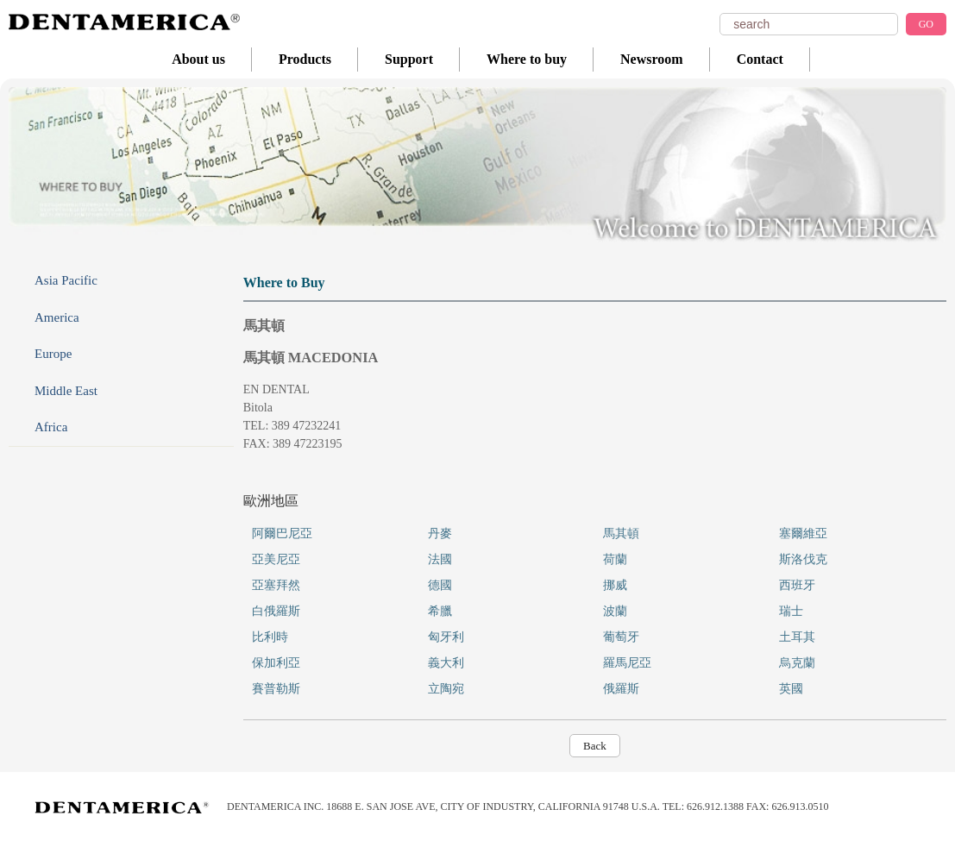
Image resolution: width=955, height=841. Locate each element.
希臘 (440, 611)
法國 (440, 559)
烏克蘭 (797, 662)
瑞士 (791, 611)
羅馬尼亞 (627, 662)
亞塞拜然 (276, 585)
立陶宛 (446, 688)
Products (305, 59)
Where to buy (527, 59)
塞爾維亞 (803, 533)
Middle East (66, 391)
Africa (51, 427)
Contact (760, 59)
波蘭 (615, 611)
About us (198, 59)
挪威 (615, 585)
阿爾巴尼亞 (282, 533)
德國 (440, 585)
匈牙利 (446, 637)
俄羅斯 (621, 688)
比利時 (270, 637)
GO (926, 24)
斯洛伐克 (803, 559)
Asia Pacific (66, 280)
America (57, 317)
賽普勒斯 (276, 688)
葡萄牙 (621, 637)
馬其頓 (621, 533)
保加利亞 (276, 662)
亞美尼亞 (276, 559)
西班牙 (797, 585)
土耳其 (797, 637)
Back (594, 745)
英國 (791, 688)
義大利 (446, 662)
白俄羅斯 (276, 611)
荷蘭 (615, 559)
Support (409, 59)
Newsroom (651, 59)
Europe (53, 354)
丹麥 (440, 533)
